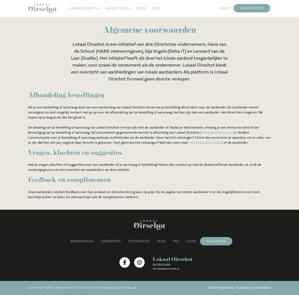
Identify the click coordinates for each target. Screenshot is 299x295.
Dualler (130, 288)
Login (224, 8)
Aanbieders (117, 8)
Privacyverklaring (221, 288)
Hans (107, 288)
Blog (142, 8)
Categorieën (139, 241)
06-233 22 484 (162, 264)
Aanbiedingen (83, 8)
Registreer (251, 8)
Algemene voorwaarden (254, 288)
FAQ (155, 8)
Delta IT (117, 288)
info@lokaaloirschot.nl (218, 132)
